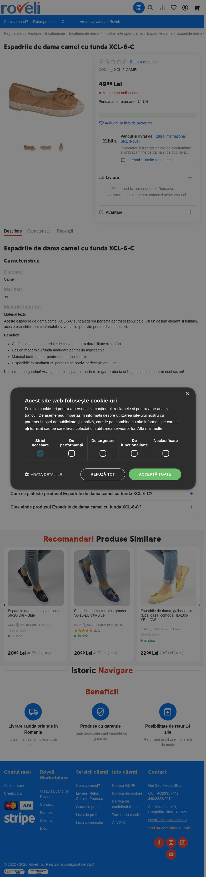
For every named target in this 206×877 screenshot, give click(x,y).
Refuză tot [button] (103, 474)
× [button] (187, 394)
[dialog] (103, 438)
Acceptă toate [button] (155, 474)
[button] (43, 474)
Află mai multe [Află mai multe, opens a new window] (149, 428)
